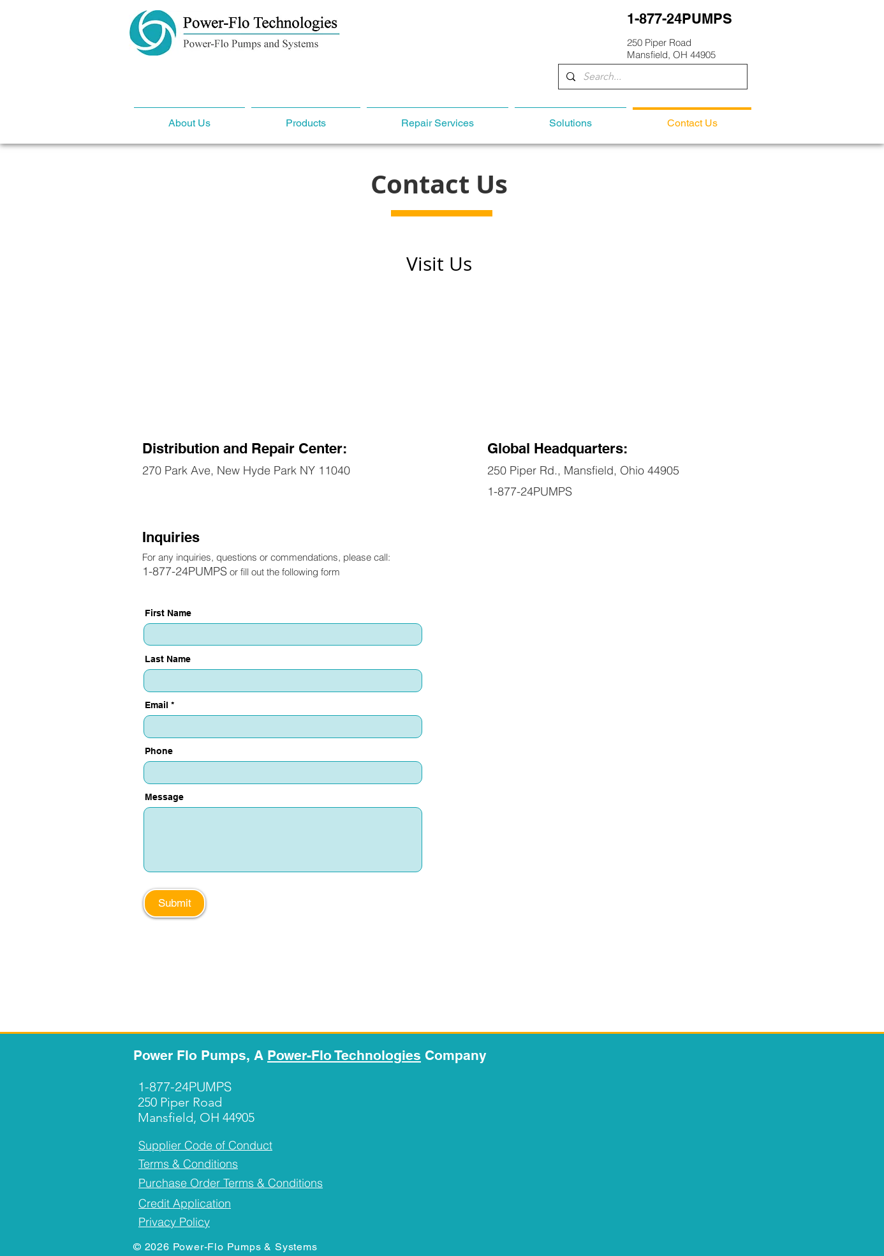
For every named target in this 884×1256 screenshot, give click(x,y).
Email (156, 704)
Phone (159, 750)
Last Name (168, 658)
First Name (168, 613)
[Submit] (174, 903)
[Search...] (651, 76)
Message (164, 796)
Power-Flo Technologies (344, 1055)
